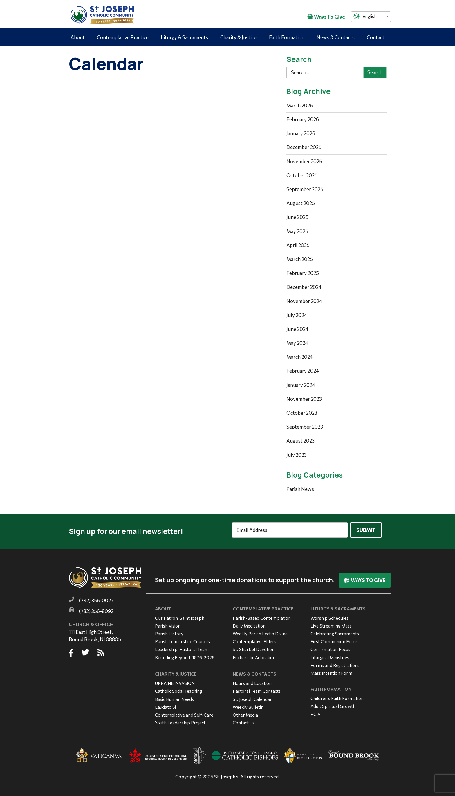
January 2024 (300, 385)
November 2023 (304, 399)
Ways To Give (326, 17)
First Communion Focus (334, 638)
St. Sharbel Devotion (254, 646)
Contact (375, 37)
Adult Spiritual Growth (332, 703)
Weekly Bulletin (248, 704)
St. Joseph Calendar (252, 696)
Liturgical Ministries (329, 654)
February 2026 (302, 119)
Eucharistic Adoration (254, 654)
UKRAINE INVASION (175, 680)
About (78, 37)
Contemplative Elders (254, 638)
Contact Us (243, 720)
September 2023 (304, 427)
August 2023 (300, 441)
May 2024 (297, 343)
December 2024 (304, 287)
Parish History (169, 631)
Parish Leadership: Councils (182, 638)
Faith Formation (286, 37)
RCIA (315, 711)
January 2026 (300, 133)
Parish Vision (167, 623)
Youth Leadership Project (180, 720)
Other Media (245, 712)
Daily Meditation (249, 623)
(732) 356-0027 (96, 598)
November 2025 (304, 161)
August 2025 (300, 203)
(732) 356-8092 (96, 608)
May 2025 (297, 231)
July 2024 (296, 315)
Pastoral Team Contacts (257, 688)
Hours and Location (252, 680)
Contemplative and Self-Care (184, 712)
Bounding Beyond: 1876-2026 (184, 654)
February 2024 (302, 371)
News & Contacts (336, 37)
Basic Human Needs (174, 696)
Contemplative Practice (123, 37)
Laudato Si (165, 704)
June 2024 (297, 329)
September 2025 (304, 189)
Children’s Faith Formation (337, 695)
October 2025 (301, 175)
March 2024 (299, 357)
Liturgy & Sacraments (184, 37)
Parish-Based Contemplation (262, 615)
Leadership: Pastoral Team (182, 646)
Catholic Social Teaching (178, 688)
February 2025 (302, 273)
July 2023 (296, 455)
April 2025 (298, 245)
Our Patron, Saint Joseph (179, 615)
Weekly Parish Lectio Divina (260, 631)
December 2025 (304, 147)
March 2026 (299, 105)
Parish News (300, 489)
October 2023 (301, 413)
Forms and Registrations (335, 662)
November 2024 (304, 301)
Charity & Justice (238, 37)
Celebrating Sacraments (334, 631)
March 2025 (299, 259)
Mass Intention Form (331, 670)
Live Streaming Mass (331, 623)
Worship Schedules (329, 615)
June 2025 (297, 217)
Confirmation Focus (330, 646)
